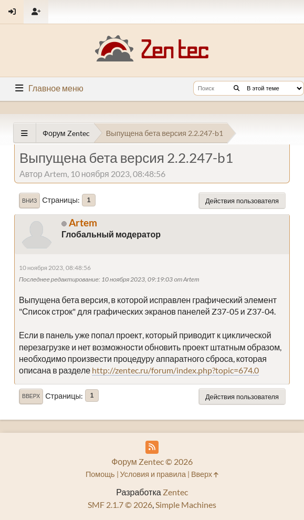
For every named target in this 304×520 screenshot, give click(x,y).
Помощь (100, 474)
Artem (83, 222)
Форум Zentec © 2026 (152, 461)
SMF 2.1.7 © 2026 (120, 504)
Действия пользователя (242, 200)
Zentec (175, 492)
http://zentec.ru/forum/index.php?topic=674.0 (175, 370)
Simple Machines (185, 504)
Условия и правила (153, 474)
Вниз (29, 200)
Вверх (31, 396)
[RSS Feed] (152, 447)
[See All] (24, 133)
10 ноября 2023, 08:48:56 (55, 267)
